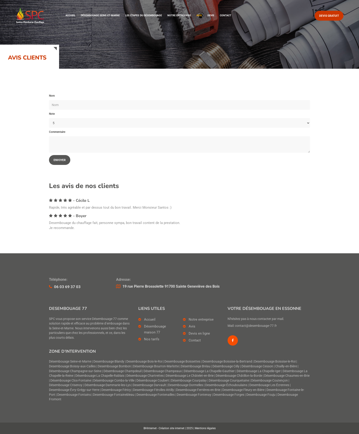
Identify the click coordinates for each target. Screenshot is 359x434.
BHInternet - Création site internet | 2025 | (169, 428)
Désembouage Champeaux (163, 371)
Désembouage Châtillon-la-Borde (239, 376)
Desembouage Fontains (74, 395)
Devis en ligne (199, 333)
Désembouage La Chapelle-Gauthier (209, 371)
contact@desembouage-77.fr (256, 326)
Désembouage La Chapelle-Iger (259, 371)
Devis (210, 15)
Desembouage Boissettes (182, 361)
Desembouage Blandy (108, 361)
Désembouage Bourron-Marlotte (156, 366)
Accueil (70, 15)
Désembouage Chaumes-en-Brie (287, 376)
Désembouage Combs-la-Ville (113, 380)
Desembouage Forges (228, 395)
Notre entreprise (179, 15)
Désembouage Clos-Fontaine (70, 380)
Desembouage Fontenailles (155, 395)
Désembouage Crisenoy (65, 385)
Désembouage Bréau (195, 366)
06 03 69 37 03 (67, 286)
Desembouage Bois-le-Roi (144, 361)
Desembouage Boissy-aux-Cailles (72, 366)
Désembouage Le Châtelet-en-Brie (190, 376)
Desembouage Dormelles (185, 385)
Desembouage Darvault (149, 385)
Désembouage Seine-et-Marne (100, 15)
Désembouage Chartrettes (145, 376)
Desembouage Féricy (116, 390)
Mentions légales (205, 428)
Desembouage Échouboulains (226, 385)
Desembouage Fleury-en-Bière (243, 390)
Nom (52, 95)
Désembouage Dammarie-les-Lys (107, 385)
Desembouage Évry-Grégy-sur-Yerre (74, 390)
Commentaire (57, 132)
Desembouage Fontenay (194, 395)
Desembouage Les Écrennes (269, 385)
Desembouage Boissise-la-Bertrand (227, 361)
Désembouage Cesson (257, 366)
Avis (199, 15)
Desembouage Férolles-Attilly (153, 390)
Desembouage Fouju (260, 395)
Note (52, 113)
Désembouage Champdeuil (122, 371)
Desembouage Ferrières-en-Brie (198, 390)
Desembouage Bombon (114, 366)
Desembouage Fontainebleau (113, 395)
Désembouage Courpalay (189, 380)
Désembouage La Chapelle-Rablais (99, 376)
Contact (225, 15)
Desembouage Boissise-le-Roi (275, 361)
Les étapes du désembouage (143, 15)
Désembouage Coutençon (269, 380)
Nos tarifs (151, 339)
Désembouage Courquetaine (229, 380)
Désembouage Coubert (152, 380)
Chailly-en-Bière (286, 366)
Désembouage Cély (225, 366)
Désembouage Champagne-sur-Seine (75, 371)
